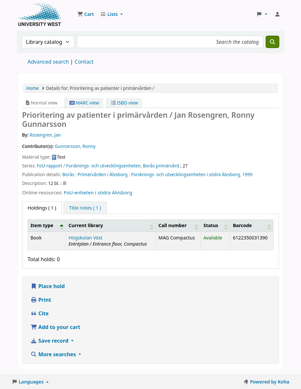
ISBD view (124, 103)
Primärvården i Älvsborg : (104, 174)
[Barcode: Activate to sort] (251, 225)
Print (40, 299)
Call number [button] (173, 225)
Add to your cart (55, 327)
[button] (85, 14)
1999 (247, 174)
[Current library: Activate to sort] (111, 225)
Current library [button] (85, 225)
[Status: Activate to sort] (215, 225)
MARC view (84, 103)
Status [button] (210, 225)
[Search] (272, 42)
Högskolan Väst (85, 238)
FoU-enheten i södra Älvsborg (98, 192)
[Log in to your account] (277, 14)
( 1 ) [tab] (42, 208)
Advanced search (48, 61)
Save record (50, 340)
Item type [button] (41, 225)
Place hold (47, 286)
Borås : (69, 174)
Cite (39, 313)
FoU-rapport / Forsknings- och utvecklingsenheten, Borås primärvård (108, 166)
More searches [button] (53, 354)
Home (32, 88)
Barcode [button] (242, 225)
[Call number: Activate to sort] (178, 225)
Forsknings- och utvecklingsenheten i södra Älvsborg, (186, 174)
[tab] (85, 207)
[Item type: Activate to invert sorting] (47, 225)
